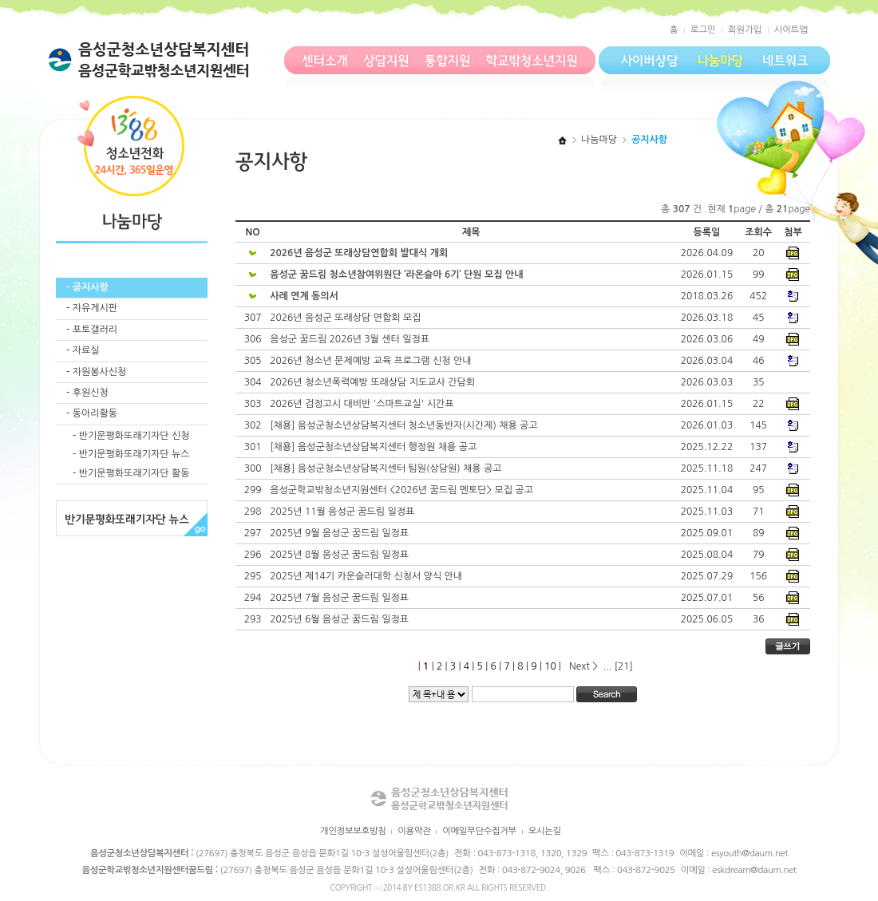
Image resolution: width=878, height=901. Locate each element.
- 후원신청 (87, 392)
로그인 (703, 29)
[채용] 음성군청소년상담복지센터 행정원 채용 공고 (374, 447)
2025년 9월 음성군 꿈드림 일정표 (340, 533)
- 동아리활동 (91, 413)
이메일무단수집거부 (479, 831)
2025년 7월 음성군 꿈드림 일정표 (340, 598)
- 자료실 (83, 350)
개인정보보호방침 (353, 831)
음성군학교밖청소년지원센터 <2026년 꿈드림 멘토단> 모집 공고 (403, 490)
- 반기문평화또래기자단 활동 (131, 473)
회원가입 (744, 29)
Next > (584, 666)
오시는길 (544, 831)
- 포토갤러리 (91, 329)
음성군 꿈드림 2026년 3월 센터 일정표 (351, 339)
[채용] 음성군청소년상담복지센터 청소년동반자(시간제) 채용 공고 (405, 425)
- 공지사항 (87, 287)
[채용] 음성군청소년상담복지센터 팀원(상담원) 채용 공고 (387, 468)
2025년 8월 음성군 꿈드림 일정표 (340, 554)
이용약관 (413, 831)
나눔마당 (599, 139)
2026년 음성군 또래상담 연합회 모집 (347, 317)
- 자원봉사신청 (96, 372)
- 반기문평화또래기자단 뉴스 (131, 454)
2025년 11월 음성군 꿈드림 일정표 (343, 511)
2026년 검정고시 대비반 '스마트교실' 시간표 (363, 404)
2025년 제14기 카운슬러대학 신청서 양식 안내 (367, 576)
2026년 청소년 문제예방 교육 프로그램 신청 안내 (372, 361)
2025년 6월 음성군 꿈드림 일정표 (340, 619)
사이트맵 (791, 29)
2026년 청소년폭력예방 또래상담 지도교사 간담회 (373, 382)
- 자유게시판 (91, 308)
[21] (622, 666)
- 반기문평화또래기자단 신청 (131, 436)
